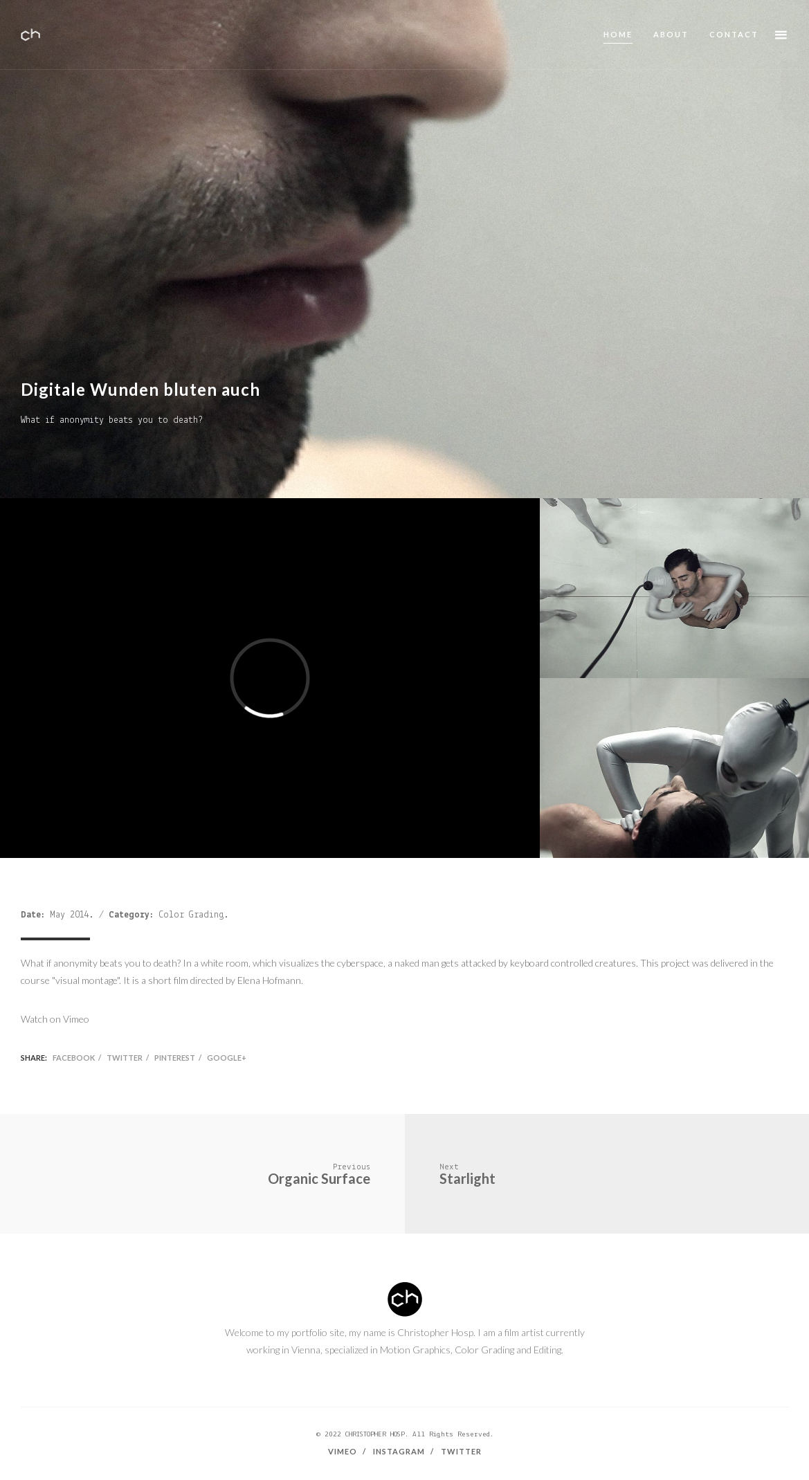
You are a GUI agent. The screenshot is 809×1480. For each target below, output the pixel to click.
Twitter (125, 1057)
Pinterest (174, 1057)
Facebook (74, 1057)
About (671, 34)
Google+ (226, 1057)
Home (618, 34)
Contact (733, 34)
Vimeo (342, 1451)
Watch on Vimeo (55, 1019)
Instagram (399, 1451)
